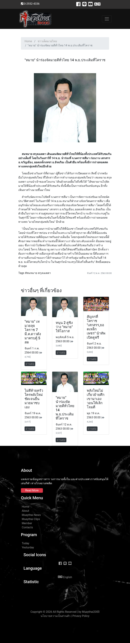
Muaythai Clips (31, 519)
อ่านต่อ (30, 363)
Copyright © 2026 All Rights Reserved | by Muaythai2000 (65, 611)
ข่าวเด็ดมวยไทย (47, 41)
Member (27, 523)
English (65, 577)
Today (25, 543)
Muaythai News (31, 515)
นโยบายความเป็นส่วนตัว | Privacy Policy (65, 616)
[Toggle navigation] (107, 18)
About (25, 510)
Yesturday (28, 547)
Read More (32, 490)
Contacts (27, 527)
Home (28, 41)
